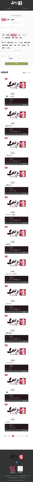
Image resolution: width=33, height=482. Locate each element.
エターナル (8, 304)
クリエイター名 (15, 22)
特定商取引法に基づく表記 (9, 475)
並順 (8, 56)
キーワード (17, 17)
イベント (24, 35)
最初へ (5, 436)
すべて (4, 19)
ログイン (10, 8)
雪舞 (7, 392)
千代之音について (25, 475)
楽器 (2, 40)
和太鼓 (23, 45)
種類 (2, 17)
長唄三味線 (5, 45)
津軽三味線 (27, 42)
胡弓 (19, 45)
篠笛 (11, 45)
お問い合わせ (16, 477)
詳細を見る (25, 104)
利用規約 (13, 473)
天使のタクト (9, 185)
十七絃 (20, 42)
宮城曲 (8, 35)
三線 (15, 45)
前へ (9, 436)
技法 (20, 37)
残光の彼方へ (9, 333)
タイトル (2, 22)
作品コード (3, 56)
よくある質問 (18, 475)
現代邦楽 (13, 35)
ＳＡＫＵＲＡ (9, 155)
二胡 (28, 45)
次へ (24, 436)
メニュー (26, 8)
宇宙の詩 (8, 244)
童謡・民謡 (15, 37)
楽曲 (8, 19)
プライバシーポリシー (20, 473)
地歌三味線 (10, 42)
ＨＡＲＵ (8, 422)
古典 (3, 35)
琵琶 (3, 48)
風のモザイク (9, 126)
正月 (19, 35)
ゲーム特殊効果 (6, 37)
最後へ (27, 436)
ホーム (9, 473)
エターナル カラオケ (11, 274)
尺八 (16, 42)
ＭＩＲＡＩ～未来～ (11, 215)
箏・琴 (4, 42)
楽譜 (12, 19)
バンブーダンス (9, 363)
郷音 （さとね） (10, 96)
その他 (8, 48)
